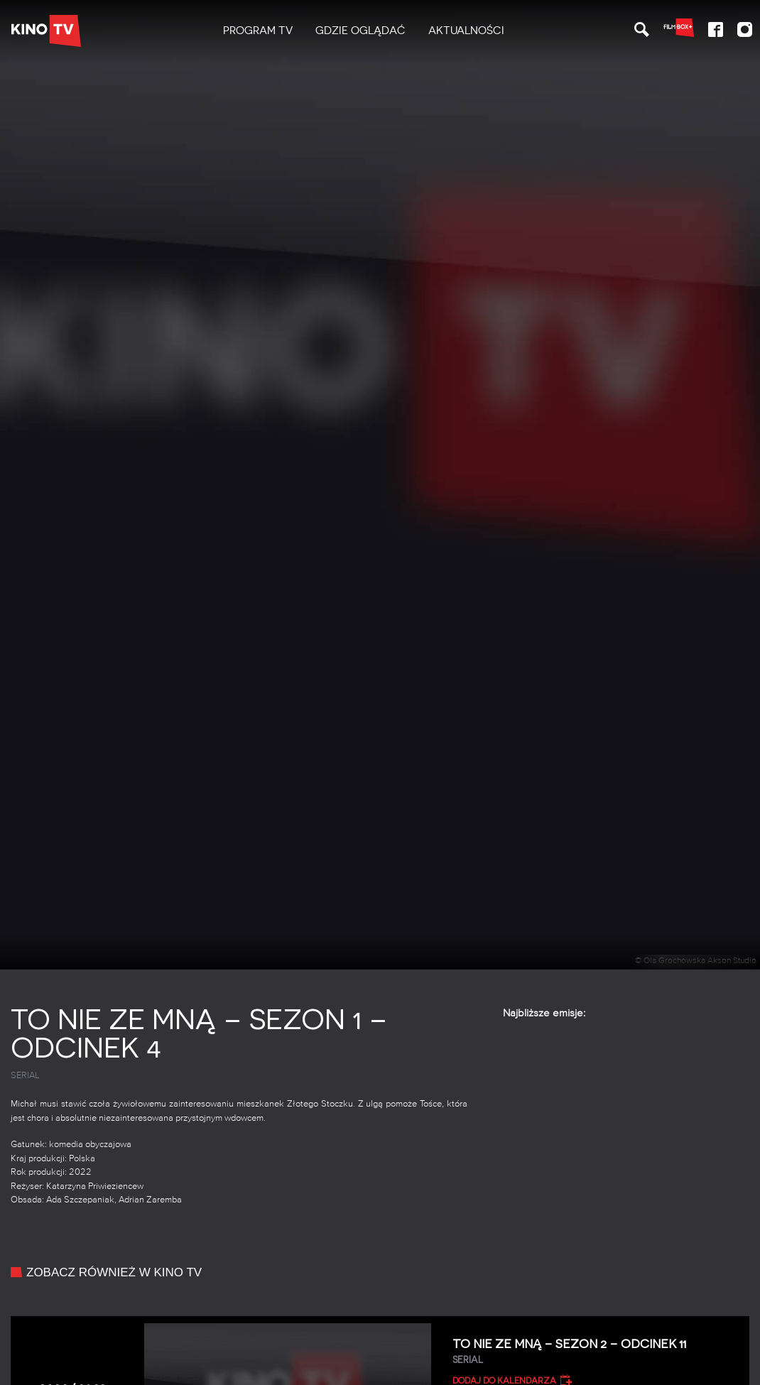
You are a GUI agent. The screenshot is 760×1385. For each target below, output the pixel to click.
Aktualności (466, 30)
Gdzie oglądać (360, 30)
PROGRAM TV (258, 30)
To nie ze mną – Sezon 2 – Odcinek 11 (595, 1352)
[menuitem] (258, 31)
